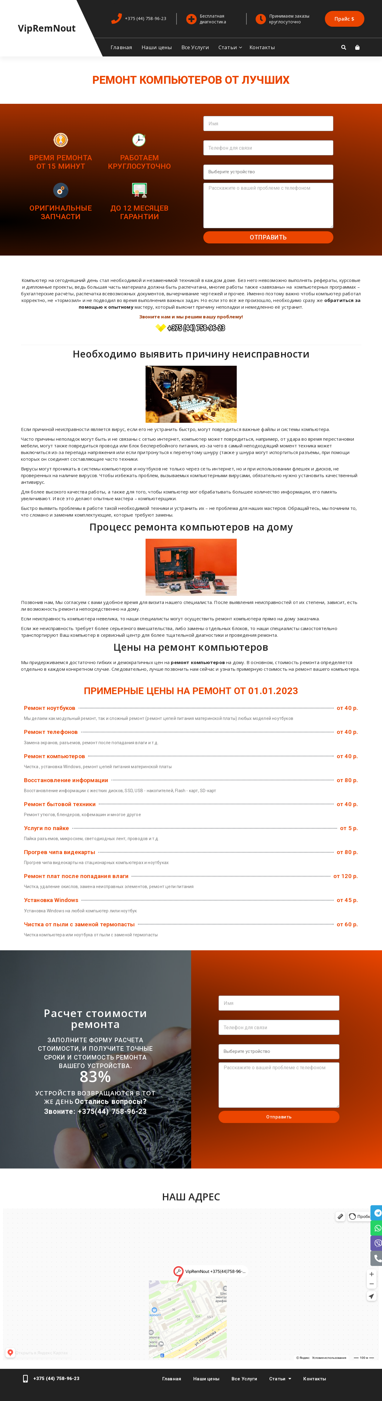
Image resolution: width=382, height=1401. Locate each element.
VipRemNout (47, 28)
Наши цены (157, 47)
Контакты (262, 47)
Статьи (228, 47)
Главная (121, 47)
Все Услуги (195, 47)
